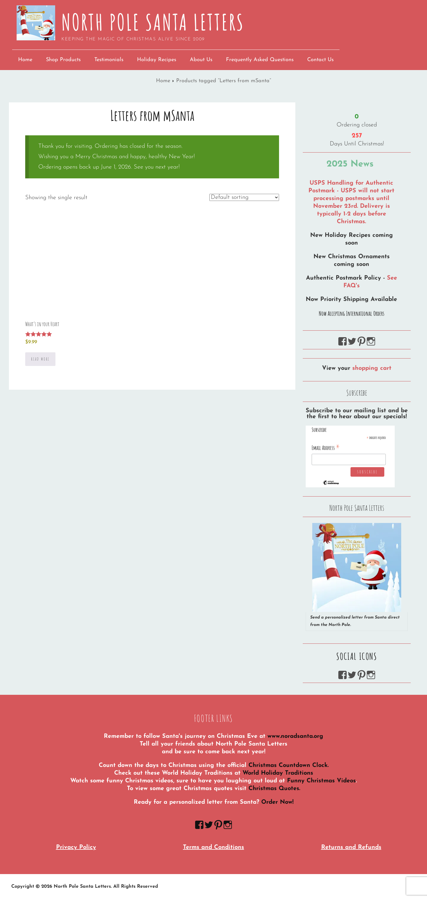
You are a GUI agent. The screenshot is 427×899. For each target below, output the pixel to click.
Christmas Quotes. (274, 789)
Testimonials (108, 60)
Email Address (326, 448)
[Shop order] (244, 197)
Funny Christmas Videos (321, 781)
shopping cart (371, 368)
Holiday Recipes (156, 60)
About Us (201, 60)
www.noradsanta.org (295, 736)
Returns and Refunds (351, 847)
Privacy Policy (76, 847)
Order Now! (277, 802)
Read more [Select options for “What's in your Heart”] (40, 358)
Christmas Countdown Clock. (288, 765)
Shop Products (63, 60)
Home (25, 60)
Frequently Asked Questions (260, 60)
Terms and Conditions (213, 847)
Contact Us (320, 60)
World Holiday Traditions (278, 773)
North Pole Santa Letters (152, 22)
